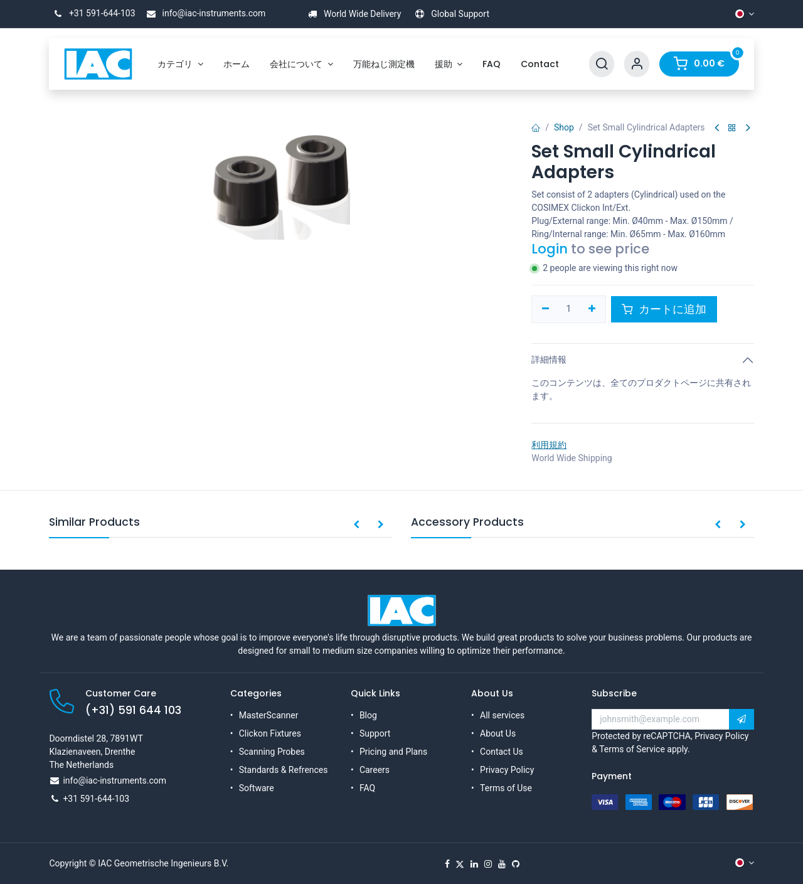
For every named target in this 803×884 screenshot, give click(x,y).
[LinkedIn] (474, 864)
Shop (564, 127)
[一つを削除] (545, 309)
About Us (498, 733)
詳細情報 (548, 359)
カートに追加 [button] (664, 309)
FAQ (367, 788)
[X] (459, 864)
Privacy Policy (507, 770)
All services (502, 715)
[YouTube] (502, 864)
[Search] (601, 64)
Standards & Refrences (283, 770)
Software (256, 788)
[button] (356, 525)
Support (374, 733)
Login (549, 249)
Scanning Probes (272, 752)
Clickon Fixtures (270, 733)
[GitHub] (515, 864)
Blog (368, 715)
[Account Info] (636, 64)
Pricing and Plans (393, 752)
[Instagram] (488, 864)
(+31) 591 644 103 (133, 710)
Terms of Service (632, 749)
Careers (374, 770)
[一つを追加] (592, 309)
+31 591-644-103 (92, 13)
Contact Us (501, 752)
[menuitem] (180, 64)
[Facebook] (447, 864)
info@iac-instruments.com (203, 13)
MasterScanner (269, 715)
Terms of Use (506, 788)
